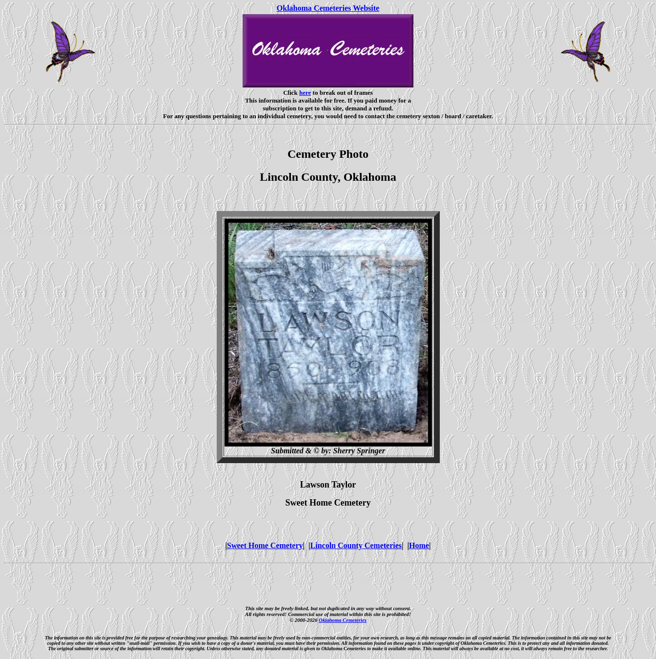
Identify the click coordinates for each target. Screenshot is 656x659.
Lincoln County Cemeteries (356, 545)
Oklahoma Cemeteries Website (328, 8)
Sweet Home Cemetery (265, 545)
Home (419, 545)
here (305, 92)
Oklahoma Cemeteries (343, 620)
